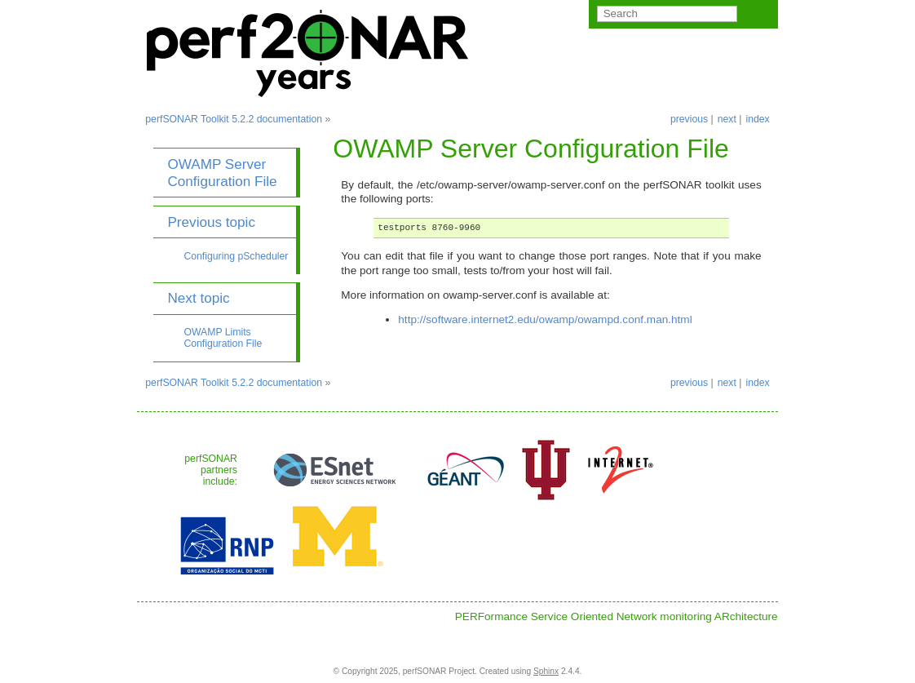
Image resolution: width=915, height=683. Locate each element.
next (727, 119)
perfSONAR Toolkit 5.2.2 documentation (233, 119)
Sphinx (546, 671)
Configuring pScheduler (235, 256)
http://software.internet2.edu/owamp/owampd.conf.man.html (545, 319)
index (757, 119)
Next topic (198, 298)
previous (689, 119)
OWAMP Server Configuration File (221, 172)
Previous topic (211, 222)
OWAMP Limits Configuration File (222, 337)
